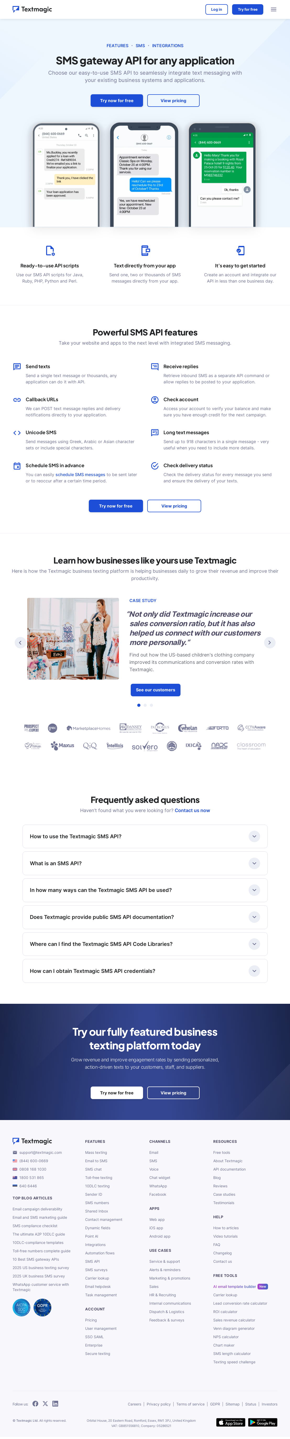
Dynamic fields (97, 1230)
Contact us (222, 1263)
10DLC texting (97, 1188)
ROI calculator (225, 1313)
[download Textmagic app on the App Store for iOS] (230, 1425)
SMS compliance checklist (35, 1228)
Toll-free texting (98, 1179)
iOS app (156, 1230)
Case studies (224, 1196)
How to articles (226, 1230)
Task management (101, 1297)
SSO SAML (94, 1339)
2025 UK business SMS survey (39, 1278)
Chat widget (159, 1179)
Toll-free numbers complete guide (41, 1253)
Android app (160, 1238)
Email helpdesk (98, 1288)
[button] (20, 642)
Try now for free (117, 100)
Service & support (164, 1263)
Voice (153, 1171)
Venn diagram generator (234, 1330)
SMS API (92, 1263)
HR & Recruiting (162, 1297)
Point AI (91, 1238)
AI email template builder (234, 1288)
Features (117, 45)
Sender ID (93, 1196)
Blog (217, 1179)
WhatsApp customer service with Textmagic (41, 1289)
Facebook (157, 1196)
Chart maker (223, 1347)
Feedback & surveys (166, 1322)
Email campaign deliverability (37, 1211)
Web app (157, 1221)
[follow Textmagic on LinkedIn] (55, 1406)
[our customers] (145, 737)
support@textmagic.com (40, 1154)
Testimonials (223, 1205)
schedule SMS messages (80, 474)
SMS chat (93, 1171)
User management (101, 1330)
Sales (153, 1288)
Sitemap (233, 1406)
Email (153, 1154)
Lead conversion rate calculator (240, 1305)
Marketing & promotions (169, 1280)
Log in (216, 9)
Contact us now (192, 810)
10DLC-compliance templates (38, 1244)
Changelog (222, 1255)
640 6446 (28, 1188)
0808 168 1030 (32, 1171)
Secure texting (97, 1355)
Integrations (167, 45)
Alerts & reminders (164, 1272)
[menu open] (273, 9)
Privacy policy (159, 1406)
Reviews (220, 1188)
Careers (134, 1406)
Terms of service (190, 1406)
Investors (269, 1406)
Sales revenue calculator (234, 1322)
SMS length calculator (232, 1355)
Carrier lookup (97, 1280)
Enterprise (93, 1347)
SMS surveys (96, 1272)
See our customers (155, 689)
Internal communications (170, 1305)
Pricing (91, 1322)
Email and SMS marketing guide (40, 1219)
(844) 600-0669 (33, 1163)
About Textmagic (228, 1163)
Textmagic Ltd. (27, 1423)
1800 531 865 (31, 1179)
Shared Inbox (96, 1213)
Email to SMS (96, 1163)
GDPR (215, 1406)
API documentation (229, 1171)
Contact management (103, 1221)
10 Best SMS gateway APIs (36, 1261)
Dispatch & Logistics (166, 1313)
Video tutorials (225, 1238)
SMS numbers (97, 1205)
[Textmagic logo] (46, 1143)
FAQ (216, 1246)
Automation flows (99, 1255)
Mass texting (96, 1154)
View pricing (173, 100)
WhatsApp (158, 1188)
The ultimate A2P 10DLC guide (39, 1236)
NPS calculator (226, 1339)
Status (250, 1406)
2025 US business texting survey (41, 1269)
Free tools (221, 1154)
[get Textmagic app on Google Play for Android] (262, 1425)
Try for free (247, 9)
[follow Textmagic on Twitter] (45, 1406)
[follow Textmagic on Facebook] (35, 1406)
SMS (140, 45)
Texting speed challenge (234, 1364)
